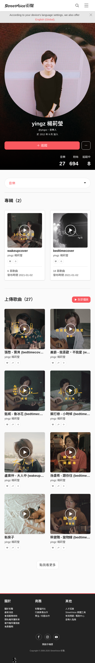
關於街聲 (8, 609)
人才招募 (69, 609)
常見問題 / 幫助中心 (74, 616)
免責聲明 (8, 626)
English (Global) (44, 19)
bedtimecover (63, 251)
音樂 (12, 183)
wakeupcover (17, 251)
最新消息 (8, 612)
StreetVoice (19, 5)
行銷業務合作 (41, 612)
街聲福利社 (40, 609)
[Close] (91, 15)
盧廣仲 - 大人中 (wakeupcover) (27, 475)
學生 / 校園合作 (42, 616)
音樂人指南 (70, 619)
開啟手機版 (47, 644)
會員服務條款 (10, 616)
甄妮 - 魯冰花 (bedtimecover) (26, 414)
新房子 (9, 537)
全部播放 (81, 299)
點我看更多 (48, 565)
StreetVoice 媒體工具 (75, 612)
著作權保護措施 (12, 623)
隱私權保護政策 (12, 619)
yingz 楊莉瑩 (14, 255)
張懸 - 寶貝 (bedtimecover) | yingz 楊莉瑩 (35, 352)
